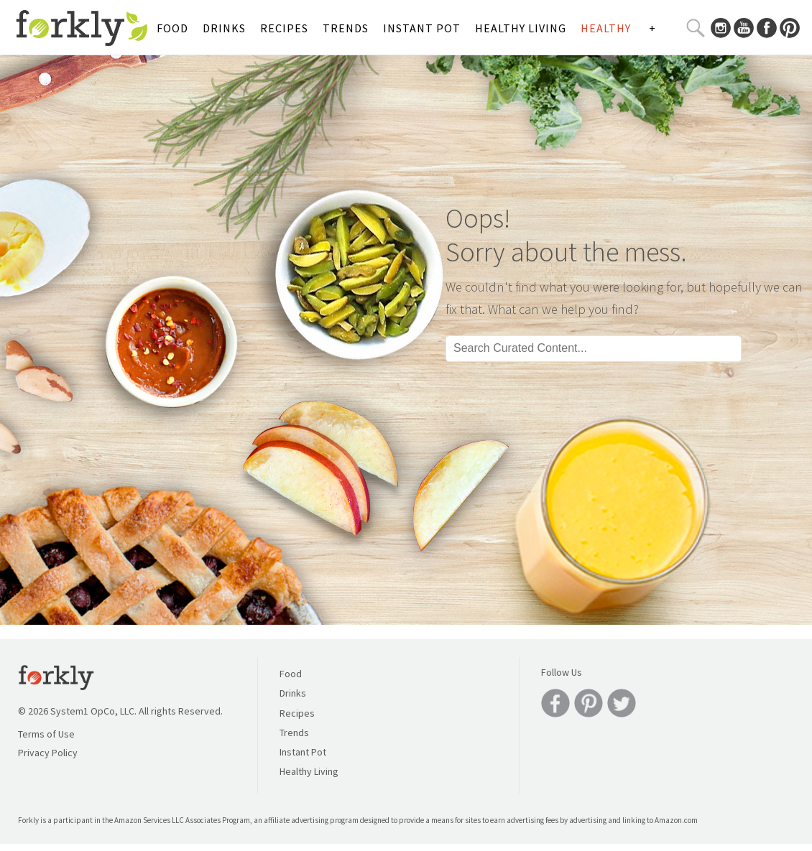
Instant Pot (422, 28)
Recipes (284, 28)
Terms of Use (46, 733)
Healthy (606, 28)
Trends (346, 28)
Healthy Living (520, 28)
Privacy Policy (48, 752)
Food (172, 28)
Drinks (224, 28)
